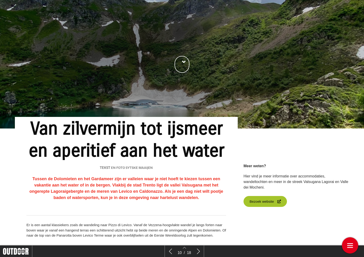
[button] (182, 64)
